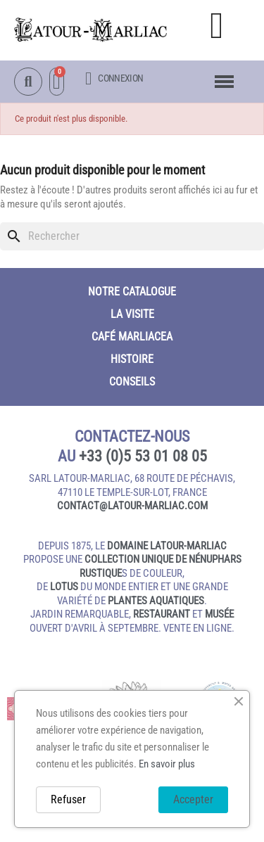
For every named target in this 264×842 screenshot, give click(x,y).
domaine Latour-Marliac (167, 546)
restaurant (161, 614)
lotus (64, 586)
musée (219, 614)
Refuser (68, 799)
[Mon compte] (114, 78)
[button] (217, 25)
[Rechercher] (132, 236)
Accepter (193, 799)
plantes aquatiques (156, 600)
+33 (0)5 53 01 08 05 (143, 456)
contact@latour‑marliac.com (132, 505)
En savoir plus (167, 764)
